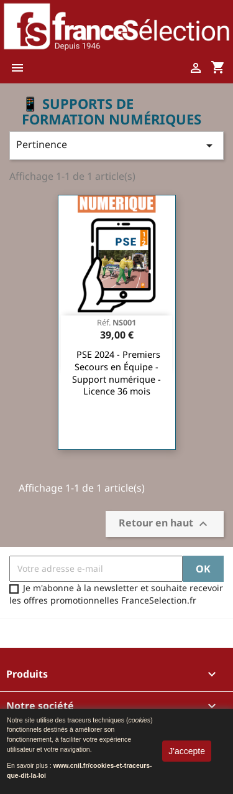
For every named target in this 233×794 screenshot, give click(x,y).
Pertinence (116, 145)
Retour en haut (165, 523)
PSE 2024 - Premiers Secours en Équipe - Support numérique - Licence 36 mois (116, 372)
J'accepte (186, 751)
